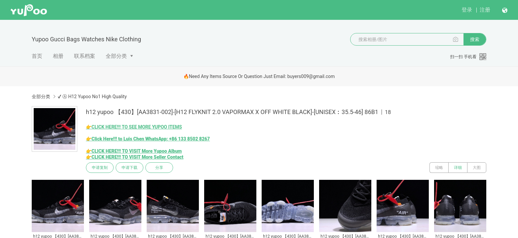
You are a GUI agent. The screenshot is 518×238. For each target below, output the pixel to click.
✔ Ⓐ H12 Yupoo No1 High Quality (92, 96)
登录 (467, 10)
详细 (458, 167)
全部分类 (116, 56)
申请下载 (129, 167)
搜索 (474, 39)
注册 (485, 10)
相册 (58, 56)
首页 (37, 56)
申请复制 (100, 167)
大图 (477, 167)
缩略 (439, 167)
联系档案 (84, 56)
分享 (159, 167)
